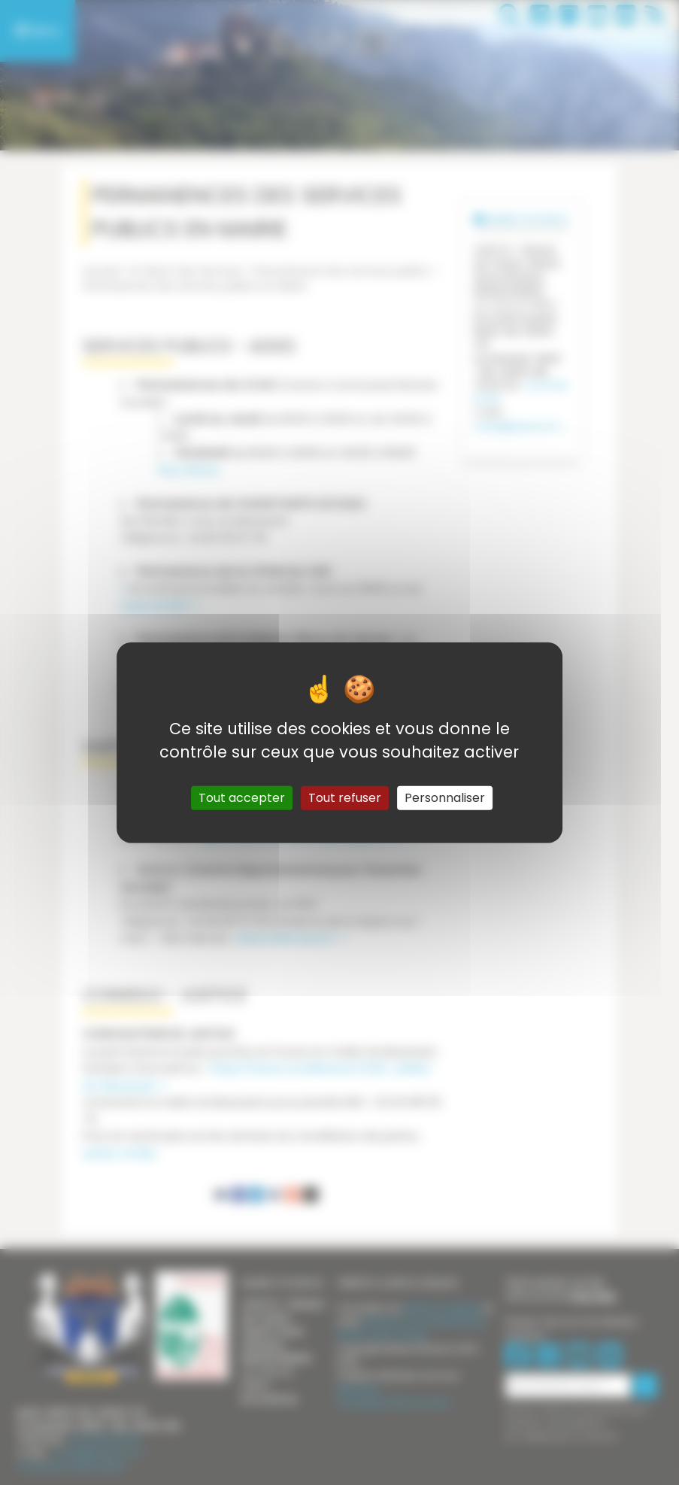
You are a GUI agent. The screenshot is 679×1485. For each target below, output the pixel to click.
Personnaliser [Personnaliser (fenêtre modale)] (445, 797)
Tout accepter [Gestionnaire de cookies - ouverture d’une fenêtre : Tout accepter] (242, 797)
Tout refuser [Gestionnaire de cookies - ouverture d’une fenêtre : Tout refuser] (344, 797)
